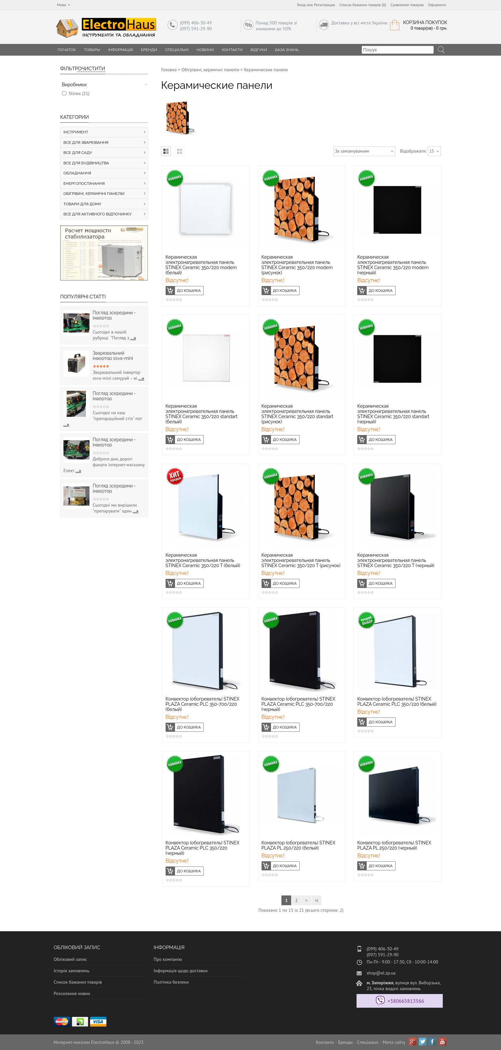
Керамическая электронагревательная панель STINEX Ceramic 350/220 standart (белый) (201, 413)
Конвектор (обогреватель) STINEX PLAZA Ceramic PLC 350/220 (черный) (202, 848)
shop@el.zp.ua (381, 973)
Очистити (91, 69)
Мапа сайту (394, 1042)
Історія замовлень (71, 971)
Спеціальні (177, 50)
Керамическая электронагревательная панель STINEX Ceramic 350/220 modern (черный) (392, 264)
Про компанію (168, 959)
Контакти (232, 50)
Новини (205, 50)
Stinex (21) (79, 93)
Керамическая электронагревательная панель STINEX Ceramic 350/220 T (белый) (203, 560)
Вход (301, 4)
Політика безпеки (171, 982)
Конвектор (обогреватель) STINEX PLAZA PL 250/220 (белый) (298, 845)
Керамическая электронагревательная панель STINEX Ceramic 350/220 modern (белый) (201, 264)
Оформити (437, 4)
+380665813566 (405, 1001)
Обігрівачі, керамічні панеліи (210, 70)
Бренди (149, 50)
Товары (92, 50)
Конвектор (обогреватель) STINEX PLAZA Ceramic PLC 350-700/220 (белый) (202, 704)
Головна (169, 70)
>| (316, 900)
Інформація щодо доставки (181, 971)
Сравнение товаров (407, 4)
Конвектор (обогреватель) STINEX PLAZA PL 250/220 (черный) (394, 845)
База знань (287, 50)
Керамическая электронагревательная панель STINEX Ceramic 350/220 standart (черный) (393, 413)
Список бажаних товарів (78, 982)
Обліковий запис (70, 959)
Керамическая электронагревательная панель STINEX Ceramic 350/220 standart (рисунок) (297, 413)
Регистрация (324, 4)
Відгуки (259, 50)
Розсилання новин (72, 993)
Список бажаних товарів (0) (362, 4)
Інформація (120, 50)
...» (133, 338)
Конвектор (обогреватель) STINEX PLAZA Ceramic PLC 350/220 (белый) (396, 701)
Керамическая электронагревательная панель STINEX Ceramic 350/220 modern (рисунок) (297, 264)
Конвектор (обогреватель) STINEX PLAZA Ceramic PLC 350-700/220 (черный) (298, 704)
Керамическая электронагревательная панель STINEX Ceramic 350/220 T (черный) (395, 560)
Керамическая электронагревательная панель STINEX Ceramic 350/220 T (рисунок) (301, 560)
